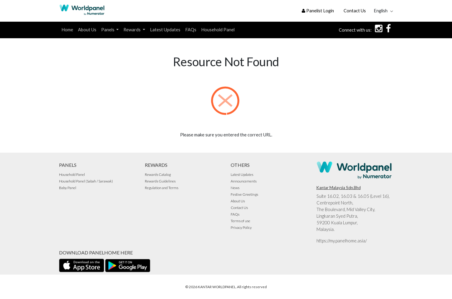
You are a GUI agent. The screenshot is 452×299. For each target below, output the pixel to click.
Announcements (244, 181)
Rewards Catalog (158, 174)
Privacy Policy (241, 227)
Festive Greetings (244, 194)
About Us (87, 29)
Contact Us (355, 10)
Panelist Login (318, 10)
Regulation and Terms (161, 187)
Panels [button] (108, 29)
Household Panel (218, 29)
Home (67, 29)
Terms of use (240, 221)
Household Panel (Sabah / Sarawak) (86, 181)
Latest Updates (165, 29)
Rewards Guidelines (160, 181)
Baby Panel (67, 187)
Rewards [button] (132, 29)
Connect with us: (355, 30)
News (235, 187)
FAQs (190, 29)
